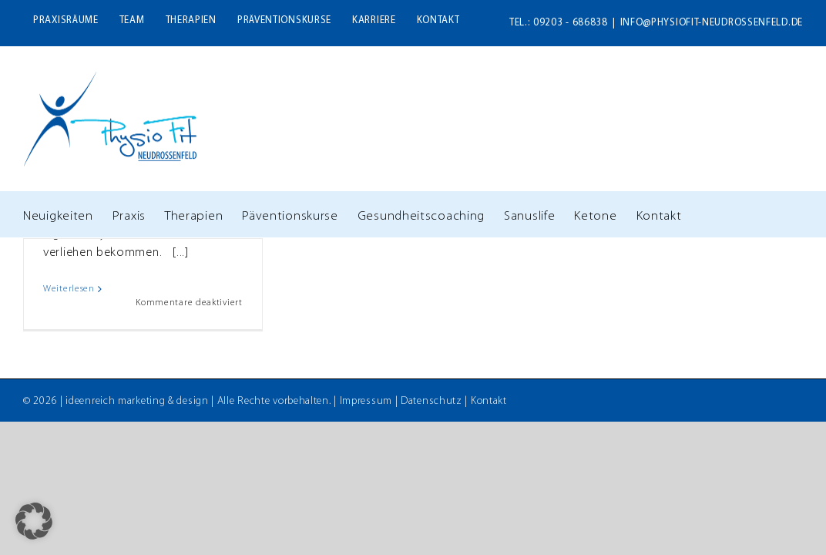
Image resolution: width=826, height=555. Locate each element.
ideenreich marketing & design (136, 401)
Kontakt (489, 401)
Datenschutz (431, 401)
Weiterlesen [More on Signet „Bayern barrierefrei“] (69, 289)
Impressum (366, 401)
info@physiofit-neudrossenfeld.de (711, 23)
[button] (34, 521)
